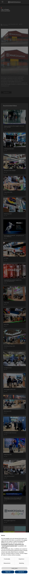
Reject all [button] (7, 571)
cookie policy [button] (4, 547)
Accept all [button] (21, 571)
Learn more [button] (14, 568)
